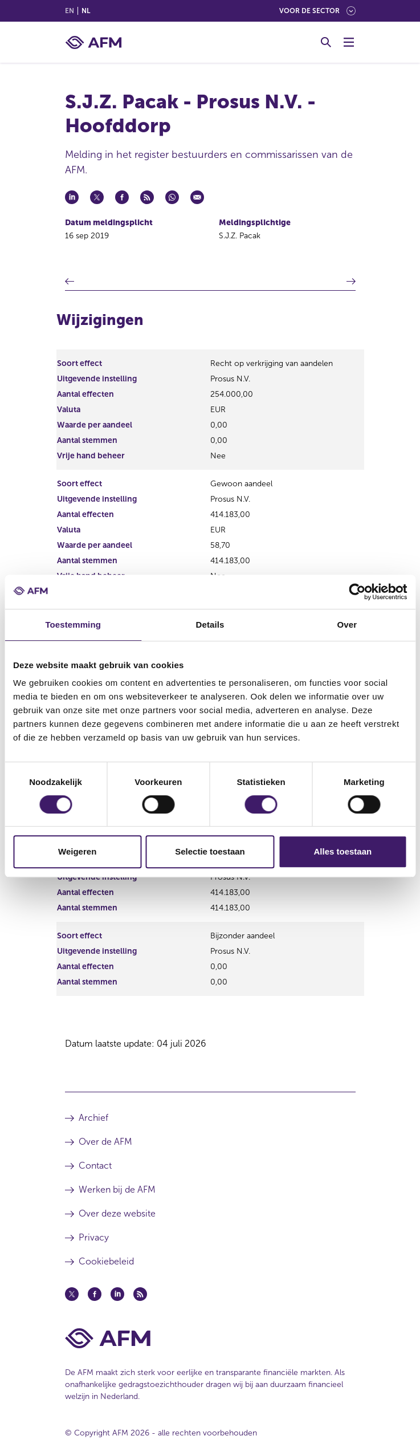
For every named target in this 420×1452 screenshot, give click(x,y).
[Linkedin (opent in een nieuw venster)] (117, 1294)
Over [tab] (347, 624)
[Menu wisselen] (349, 42)
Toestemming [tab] (73, 624)
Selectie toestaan (210, 851)
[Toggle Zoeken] (326, 42)
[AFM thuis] (93, 42)
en (69, 11)
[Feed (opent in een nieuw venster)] (140, 1294)
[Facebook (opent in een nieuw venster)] (94, 1294)
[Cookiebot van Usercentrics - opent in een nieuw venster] (357, 591)
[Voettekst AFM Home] (210, 1338)
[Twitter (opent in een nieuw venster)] (72, 1294)
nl (85, 11)
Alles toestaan (342, 851)
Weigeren (77, 851)
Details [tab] (210, 624)
